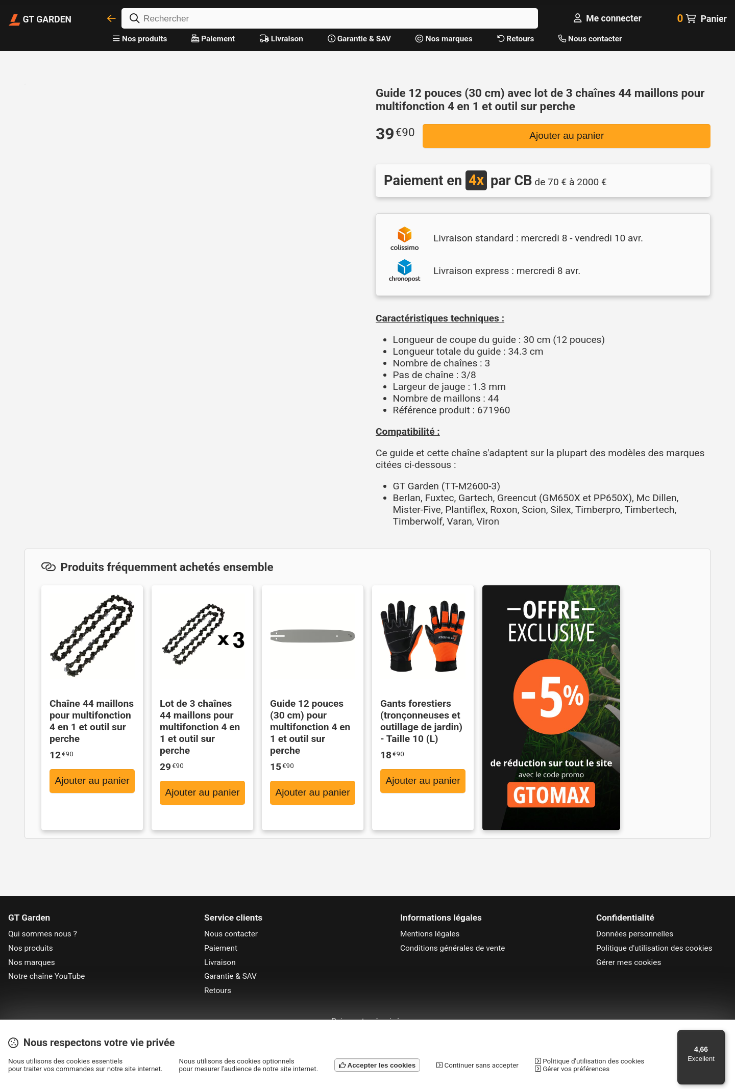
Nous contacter (590, 38)
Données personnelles (634, 933)
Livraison (281, 38)
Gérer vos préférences (572, 1069)
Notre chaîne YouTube (46, 976)
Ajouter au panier (566, 135)
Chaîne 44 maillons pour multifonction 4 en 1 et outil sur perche (92, 721)
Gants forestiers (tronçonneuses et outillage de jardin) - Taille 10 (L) (421, 721)
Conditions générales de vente (452, 948)
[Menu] (719, 1036)
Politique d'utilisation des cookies (654, 948)
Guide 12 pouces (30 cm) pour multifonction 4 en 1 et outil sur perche (310, 727)
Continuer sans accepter (477, 1065)
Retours (515, 38)
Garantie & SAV (359, 38)
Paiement (213, 38)
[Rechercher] (329, 18)
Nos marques (444, 38)
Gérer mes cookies (628, 962)
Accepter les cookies (377, 1065)
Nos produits (140, 38)
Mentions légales (429, 933)
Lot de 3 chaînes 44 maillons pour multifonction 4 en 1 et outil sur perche (200, 727)
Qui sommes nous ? (42, 933)
